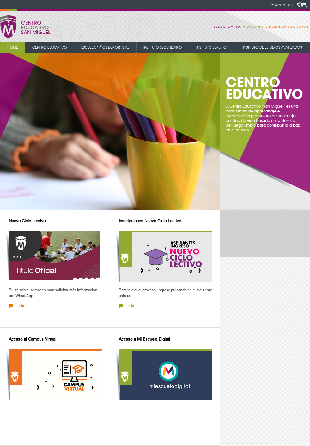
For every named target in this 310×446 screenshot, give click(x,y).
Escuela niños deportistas (105, 47)
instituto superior (212, 47)
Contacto (282, 5)
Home (12, 47)
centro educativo (49, 47)
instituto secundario (162, 47)
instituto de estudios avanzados (272, 47)
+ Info (19, 306)
